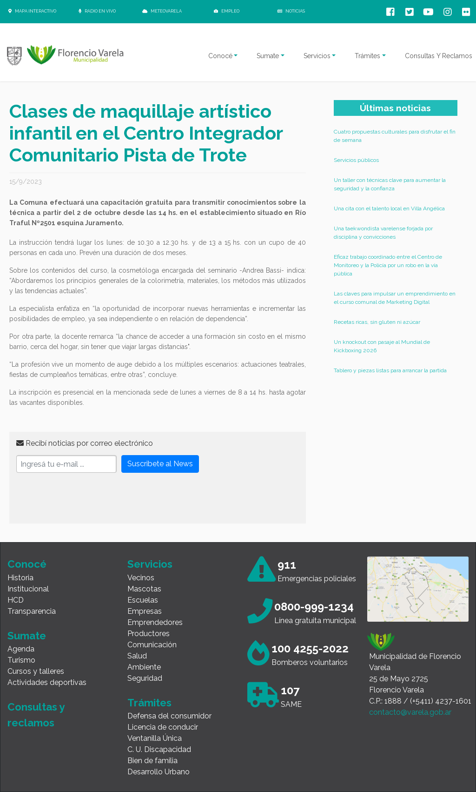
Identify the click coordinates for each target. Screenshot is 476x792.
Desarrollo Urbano (158, 771)
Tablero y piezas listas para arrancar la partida (390, 370)
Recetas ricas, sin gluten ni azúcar (377, 322)
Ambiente (144, 667)
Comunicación (152, 644)
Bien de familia (152, 760)
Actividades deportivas (46, 682)
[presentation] (87, 498)
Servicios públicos (356, 160)
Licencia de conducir (162, 727)
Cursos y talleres (35, 671)
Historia (20, 577)
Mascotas (144, 588)
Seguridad (144, 678)
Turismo (21, 660)
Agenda (20, 648)
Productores (148, 633)
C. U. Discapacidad (159, 749)
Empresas (144, 611)
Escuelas (142, 600)
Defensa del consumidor (169, 715)
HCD (15, 600)
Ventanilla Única (154, 738)
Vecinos (140, 577)
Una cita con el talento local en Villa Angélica (389, 208)
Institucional (28, 588)
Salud (137, 655)
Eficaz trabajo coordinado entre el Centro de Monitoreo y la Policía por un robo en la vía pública (388, 265)
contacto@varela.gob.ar (410, 712)
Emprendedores (155, 622)
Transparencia (31, 611)
